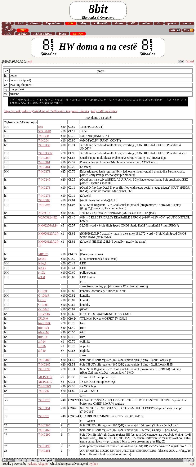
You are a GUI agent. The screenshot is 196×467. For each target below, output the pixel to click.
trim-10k (43, 327)
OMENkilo (101, 23)
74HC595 (44, 204)
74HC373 (44, 400)
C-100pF (43, 295)
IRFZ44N (44, 314)
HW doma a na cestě (98, 47)
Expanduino (53, 23)
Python (93, 463)
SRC (175, 30)
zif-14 (42, 341)
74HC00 (43, 135)
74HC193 (44, 446)
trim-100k (44, 323)
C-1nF (42, 300)
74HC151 (44, 408)
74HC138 (44, 145)
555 (40, 126)
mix (32, 460)
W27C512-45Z (47, 217)
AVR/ (8, 33)
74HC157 (44, 157)
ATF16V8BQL (43, 33)
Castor (34, 23)
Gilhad (189, 61)
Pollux (119, 23)
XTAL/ (22, 33)
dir (159, 23)
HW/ (22, 30)
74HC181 (44, 450)
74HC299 (44, 434)
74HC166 (44, 430)
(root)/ (9, 30)
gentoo (171, 23)
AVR (21, 23)
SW (132, 23)
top (188, 460)
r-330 (41, 277)
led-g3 (42, 263)
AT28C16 (44, 212)
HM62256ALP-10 (48, 227)
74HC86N (44, 386)
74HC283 (44, 200)
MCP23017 (45, 377)
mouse (187, 23)
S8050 (42, 258)
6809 (8, 23)
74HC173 (44, 171)
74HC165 (44, 359)
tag (6, 26)
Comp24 (46, 460)
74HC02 (43, 416)
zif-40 (42, 350)
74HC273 (44, 187)
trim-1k (42, 337)
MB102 (43, 254)
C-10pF (43, 291)
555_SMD (44, 131)
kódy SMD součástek (104, 111)
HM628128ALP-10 (48, 235)
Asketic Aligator (38, 463)
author (146, 23)
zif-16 (42, 346)
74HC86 (43, 391)
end (30, 61)
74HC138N (45, 153)
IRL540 (43, 318)
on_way (78, 33)
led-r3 (42, 268)
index (62, 33)
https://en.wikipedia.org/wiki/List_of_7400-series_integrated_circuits (46, 111)
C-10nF (43, 304)
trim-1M (43, 332)
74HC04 (43, 140)
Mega (83, 23)
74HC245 (44, 179)
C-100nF (43, 309)
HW (70, 23)
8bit (98, 10)
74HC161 (44, 162)
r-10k (41, 272)
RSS (188, 30)
